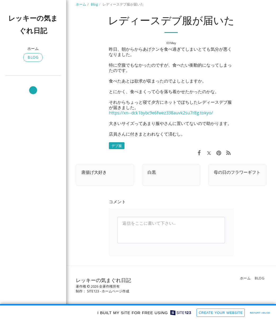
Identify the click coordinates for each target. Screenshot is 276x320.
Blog (94, 4)
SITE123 (93, 291)
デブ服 (117, 145)
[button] (33, 90)
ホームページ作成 (115, 291)
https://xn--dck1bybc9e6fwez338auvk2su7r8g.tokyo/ (161, 113)
